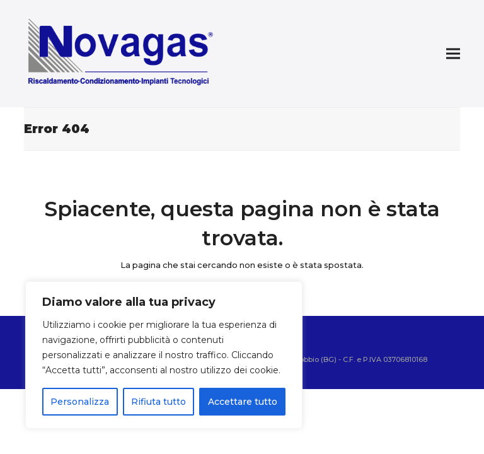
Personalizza (79, 401)
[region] (163, 355)
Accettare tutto (242, 401)
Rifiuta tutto (158, 401)
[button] (453, 54)
